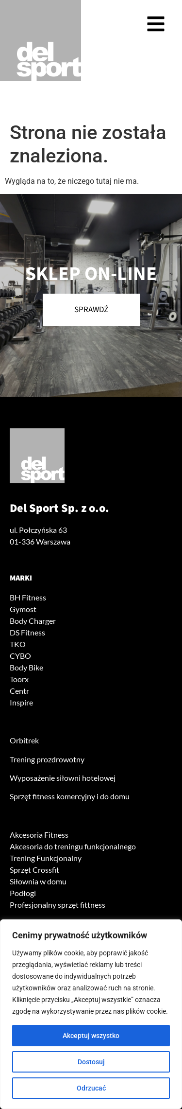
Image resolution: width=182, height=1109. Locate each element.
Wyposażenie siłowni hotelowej (63, 777)
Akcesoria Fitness (39, 834)
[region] (91, 1014)
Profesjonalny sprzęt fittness (57, 904)
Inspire (21, 702)
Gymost (23, 609)
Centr (19, 690)
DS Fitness (27, 632)
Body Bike (26, 667)
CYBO (20, 655)
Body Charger (33, 620)
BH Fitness (28, 597)
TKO (18, 644)
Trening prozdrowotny (47, 759)
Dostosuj (91, 1062)
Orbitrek (24, 740)
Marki (21, 578)
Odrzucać (91, 1088)
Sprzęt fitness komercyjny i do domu (70, 796)
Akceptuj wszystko (91, 1035)
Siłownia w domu (38, 881)
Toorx (19, 679)
